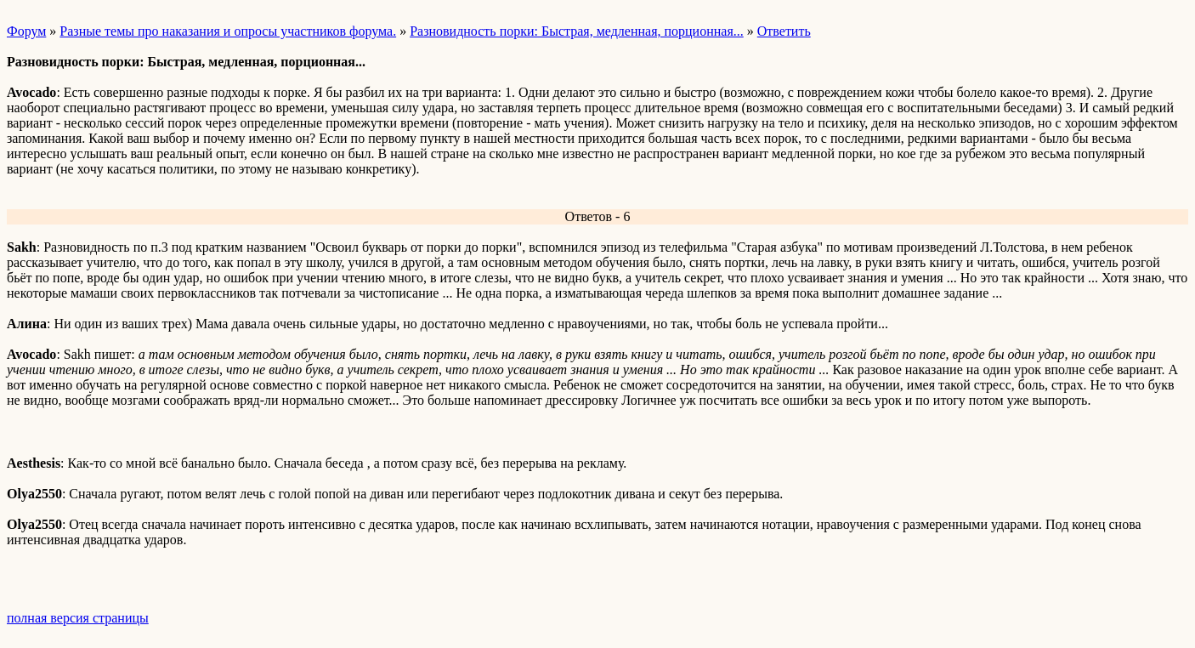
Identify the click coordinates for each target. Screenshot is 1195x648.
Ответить (784, 31)
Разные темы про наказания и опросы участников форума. (227, 31)
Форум (26, 31)
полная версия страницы (78, 618)
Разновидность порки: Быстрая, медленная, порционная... (577, 31)
